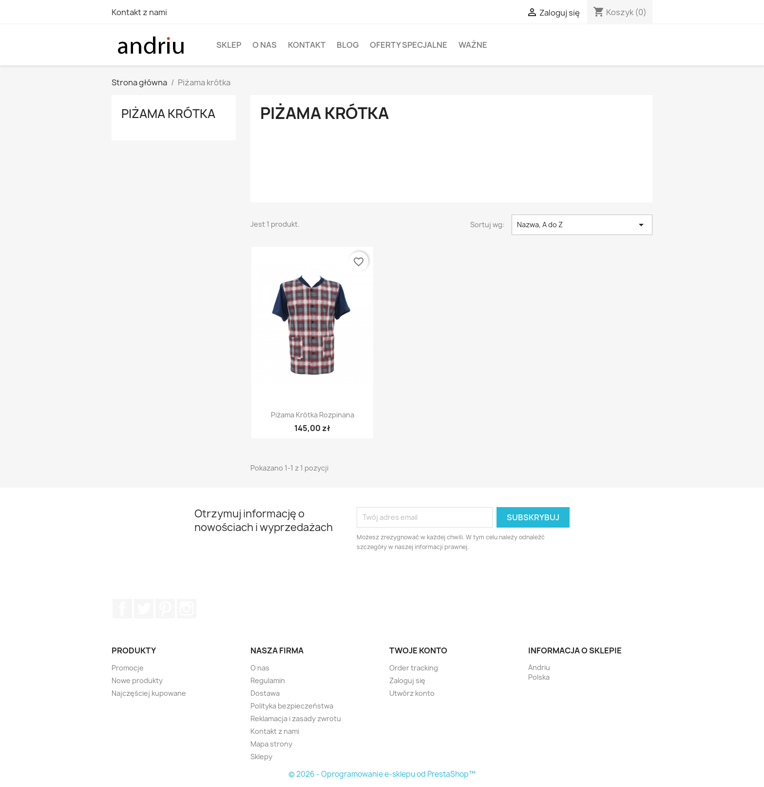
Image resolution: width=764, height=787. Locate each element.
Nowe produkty (137, 680)
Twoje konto (418, 650)
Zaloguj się (407, 680)
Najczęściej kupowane (149, 693)
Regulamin (267, 680)
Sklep (228, 44)
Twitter (143, 608)
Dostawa (265, 693)
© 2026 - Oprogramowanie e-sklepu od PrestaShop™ (382, 774)
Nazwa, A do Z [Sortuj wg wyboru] (582, 225)
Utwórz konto (412, 693)
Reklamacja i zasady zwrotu (295, 718)
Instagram (186, 608)
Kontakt (306, 44)
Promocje (128, 667)
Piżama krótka (168, 113)
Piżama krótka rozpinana (312, 414)
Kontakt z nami (139, 12)
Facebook (122, 608)
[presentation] (438, 579)
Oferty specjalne (408, 44)
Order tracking (413, 667)
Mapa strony (271, 743)
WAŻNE (472, 44)
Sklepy (261, 756)
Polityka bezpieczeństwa (291, 705)
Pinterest (165, 608)
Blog (348, 44)
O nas (264, 44)
